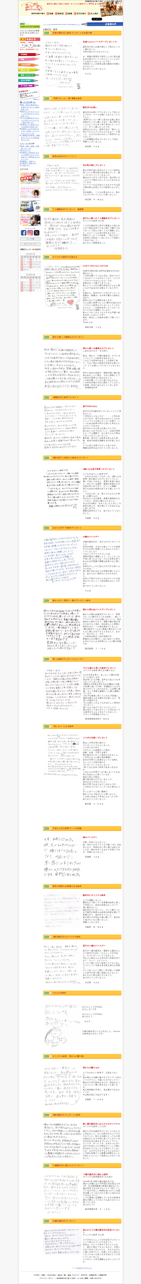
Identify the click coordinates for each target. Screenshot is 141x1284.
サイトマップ (30, 244)
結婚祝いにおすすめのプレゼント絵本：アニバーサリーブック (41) (30, 131)
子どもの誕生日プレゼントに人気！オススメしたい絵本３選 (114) (30, 120)
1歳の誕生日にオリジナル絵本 (67, 937)
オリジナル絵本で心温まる (65, 257)
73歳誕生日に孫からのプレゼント (68, 1165)
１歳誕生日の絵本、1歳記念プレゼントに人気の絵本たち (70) (30, 137)
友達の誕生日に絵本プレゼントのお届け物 (72, 33)
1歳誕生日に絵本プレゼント (65, 397)
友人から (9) (25, 150)
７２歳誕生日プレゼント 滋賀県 (68, 209)
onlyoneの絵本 (59, 993)
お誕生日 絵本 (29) (28, 163)
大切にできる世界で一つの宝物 (67, 828)
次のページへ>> (84, 1268)
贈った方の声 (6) (28, 102)
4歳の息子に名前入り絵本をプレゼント (71, 458)
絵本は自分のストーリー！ (65, 156)
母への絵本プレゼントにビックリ (68, 659)
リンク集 (30, 239)
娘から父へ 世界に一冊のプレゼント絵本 (71, 601)
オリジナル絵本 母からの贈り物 (68, 1056)
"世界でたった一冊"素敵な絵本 (67, 98)
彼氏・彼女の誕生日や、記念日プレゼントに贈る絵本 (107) (30, 107)
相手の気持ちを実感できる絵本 (67, 886)
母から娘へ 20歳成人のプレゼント (68, 337)
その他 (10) (25, 165)
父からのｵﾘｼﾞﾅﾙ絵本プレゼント (67, 528)
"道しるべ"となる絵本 (63, 726)
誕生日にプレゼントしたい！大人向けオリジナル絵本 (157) (30, 114)
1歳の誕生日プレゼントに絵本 (67, 1115)
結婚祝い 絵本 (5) (28, 161)
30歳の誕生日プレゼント (64, 1221)
